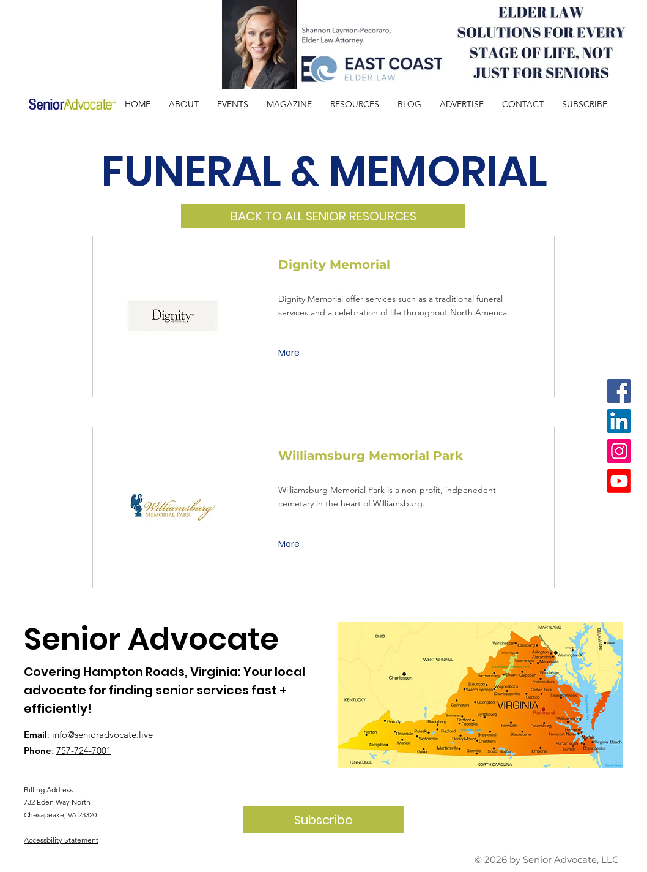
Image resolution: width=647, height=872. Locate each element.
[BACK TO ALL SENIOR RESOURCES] (323, 216)
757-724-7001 (83, 750)
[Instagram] (619, 451)
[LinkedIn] (619, 421)
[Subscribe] (323, 819)
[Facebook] (619, 391)
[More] (290, 353)
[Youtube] (619, 481)
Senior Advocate (151, 639)
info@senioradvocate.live (102, 734)
